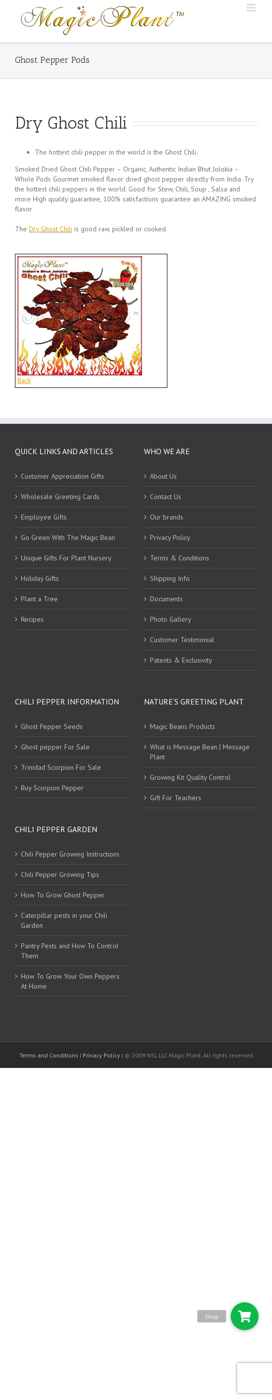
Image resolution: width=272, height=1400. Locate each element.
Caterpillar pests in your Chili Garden (64, 920)
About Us (163, 476)
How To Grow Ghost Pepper (63, 894)
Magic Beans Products (182, 726)
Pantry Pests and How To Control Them (70, 950)
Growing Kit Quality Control (190, 777)
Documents (166, 598)
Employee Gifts (44, 517)
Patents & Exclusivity (181, 660)
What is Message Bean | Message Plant (200, 751)
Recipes (32, 619)
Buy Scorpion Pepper (52, 787)
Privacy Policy (170, 537)
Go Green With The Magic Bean (68, 537)
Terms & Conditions (179, 557)
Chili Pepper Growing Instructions (70, 854)
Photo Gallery (170, 619)
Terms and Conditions (49, 1055)
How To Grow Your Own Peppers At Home (70, 981)
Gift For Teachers (175, 797)
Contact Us (165, 496)
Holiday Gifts (40, 578)
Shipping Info (170, 578)
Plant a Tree (39, 598)
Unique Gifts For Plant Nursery (66, 557)
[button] (245, 1316)
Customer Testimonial (182, 639)
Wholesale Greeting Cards (60, 496)
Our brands (166, 517)
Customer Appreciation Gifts (62, 476)
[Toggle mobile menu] (252, 7)
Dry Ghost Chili (50, 228)
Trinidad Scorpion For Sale (61, 767)
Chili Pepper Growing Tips (60, 874)
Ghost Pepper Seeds (52, 726)
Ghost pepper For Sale (55, 746)
